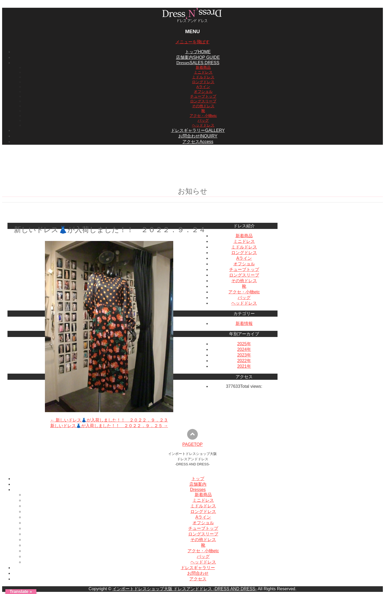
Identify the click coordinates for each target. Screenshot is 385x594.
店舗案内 (197, 484)
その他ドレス (203, 106)
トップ (197, 478)
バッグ (203, 120)
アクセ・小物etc (203, 116)
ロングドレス (203, 82)
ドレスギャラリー (198, 567)
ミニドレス (203, 72)
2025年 (244, 344)
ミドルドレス (203, 77)
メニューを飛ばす (192, 42)
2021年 (244, 366)
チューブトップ (203, 96)
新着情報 (244, 323)
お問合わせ (198, 573)
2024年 (244, 349)
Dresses (198, 489)
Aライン (203, 87)
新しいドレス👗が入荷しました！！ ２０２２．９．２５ (109, 425)
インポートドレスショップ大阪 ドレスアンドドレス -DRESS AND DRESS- (185, 589)
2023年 (244, 355)
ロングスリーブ (203, 101)
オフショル (203, 92)
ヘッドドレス (203, 125)
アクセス (197, 579)
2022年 (244, 360)
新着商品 (203, 68)
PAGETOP (192, 444)
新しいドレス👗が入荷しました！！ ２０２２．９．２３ (109, 420)
